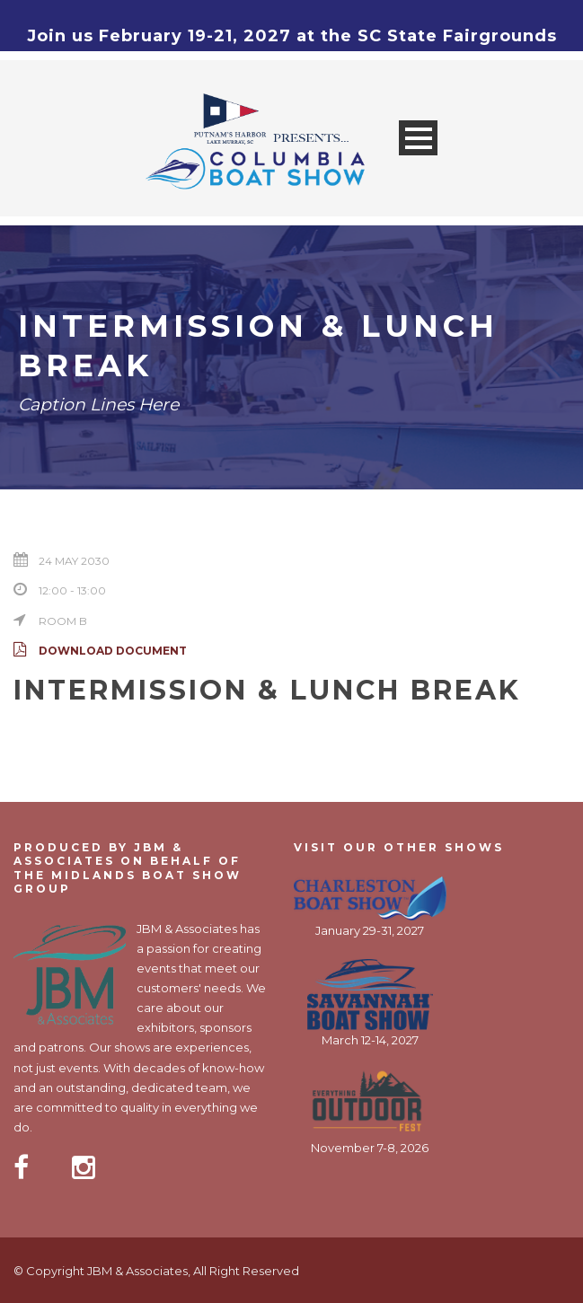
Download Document (100, 650)
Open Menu (418, 137)
